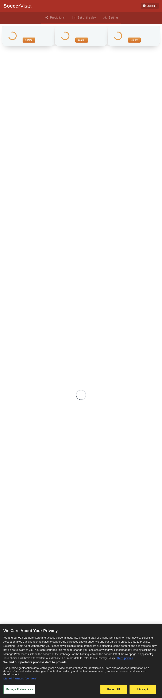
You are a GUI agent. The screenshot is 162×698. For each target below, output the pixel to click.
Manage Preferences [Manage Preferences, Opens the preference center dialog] (19, 689)
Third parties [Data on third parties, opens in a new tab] (124, 658)
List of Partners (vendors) (20, 678)
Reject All (113, 689)
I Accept (142, 689)
